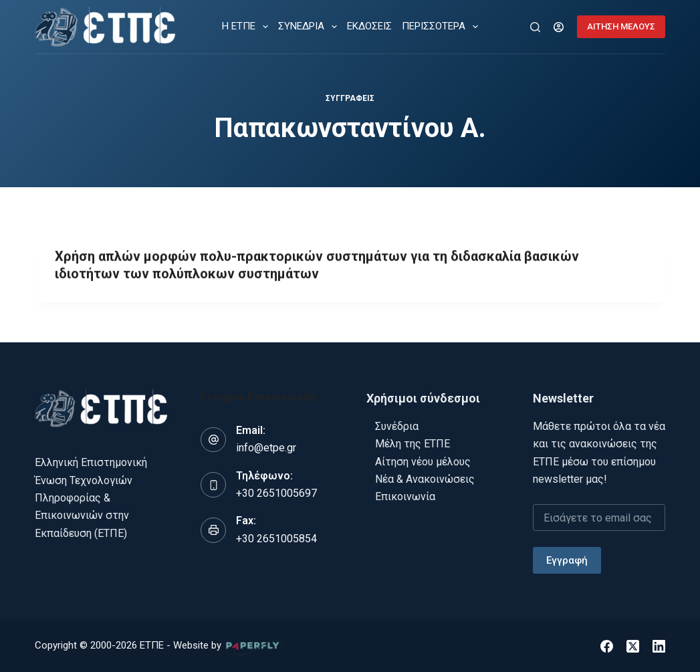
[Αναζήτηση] (535, 27)
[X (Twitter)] (632, 646)
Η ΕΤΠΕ (247, 27)
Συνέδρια (397, 426)
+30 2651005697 (276, 493)
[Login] (559, 27)
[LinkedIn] (659, 646)
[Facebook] (606, 646)
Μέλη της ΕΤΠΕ (412, 443)
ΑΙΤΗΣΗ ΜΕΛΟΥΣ (621, 26)
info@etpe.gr (266, 447)
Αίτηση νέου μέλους (423, 461)
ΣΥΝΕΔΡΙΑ (310, 27)
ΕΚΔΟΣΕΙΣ (369, 26)
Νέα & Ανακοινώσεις (425, 479)
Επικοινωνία (405, 496)
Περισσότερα (442, 27)
